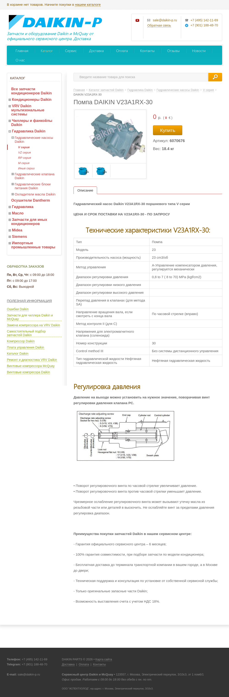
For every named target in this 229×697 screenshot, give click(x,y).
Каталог (47, 50)
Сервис (71, 50)
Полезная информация (29, 301)
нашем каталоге (88, 4)
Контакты (147, 50)
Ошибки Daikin (18, 309)
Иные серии (26, 168)
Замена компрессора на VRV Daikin (33, 325)
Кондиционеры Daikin (32, 100)
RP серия (24, 157)
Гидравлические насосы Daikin (34, 139)
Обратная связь (159, 25)
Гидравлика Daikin (28, 131)
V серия (24, 147)
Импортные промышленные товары (33, 245)
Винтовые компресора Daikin (28, 372)
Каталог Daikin (17, 353)
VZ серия (24, 152)
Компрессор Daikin (21, 341)
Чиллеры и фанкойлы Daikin (31, 123)
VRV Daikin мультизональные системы (27, 110)
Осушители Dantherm (30, 200)
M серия (24, 163)
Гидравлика (22, 207)
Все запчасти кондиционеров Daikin (31, 91)
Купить (167, 130)
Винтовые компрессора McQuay (31, 366)
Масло (18, 213)
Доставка (96, 50)
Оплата (122, 50)
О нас (20, 60)
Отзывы (173, 50)
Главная (22, 50)
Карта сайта (103, 659)
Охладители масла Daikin (35, 194)
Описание (85, 190)
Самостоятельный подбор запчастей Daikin (26, 333)
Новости (199, 50)
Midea (17, 230)
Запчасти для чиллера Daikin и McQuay (30, 317)
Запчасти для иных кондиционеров (29, 222)
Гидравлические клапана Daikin (35, 176)
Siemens (19, 237)
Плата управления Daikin (25, 347)
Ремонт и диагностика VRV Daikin (32, 360)
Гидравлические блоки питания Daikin (33, 186)
